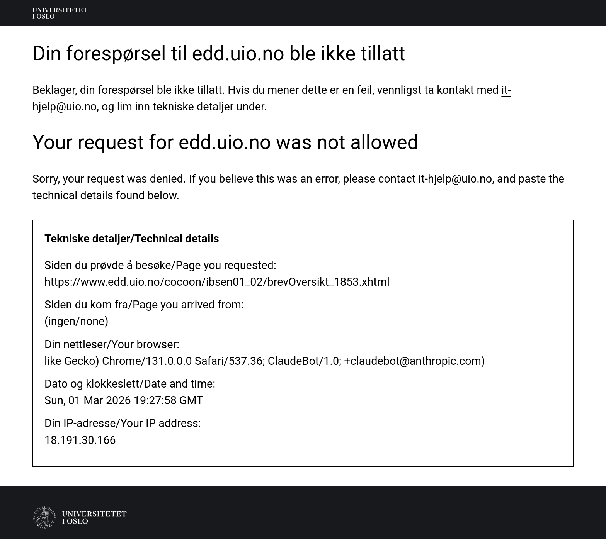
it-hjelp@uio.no (455, 178)
